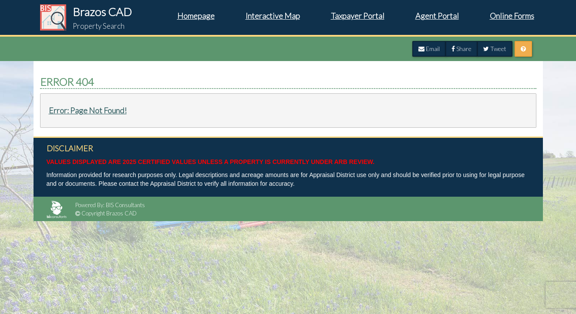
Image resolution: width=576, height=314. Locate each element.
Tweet (494, 48)
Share (461, 48)
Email (429, 48)
